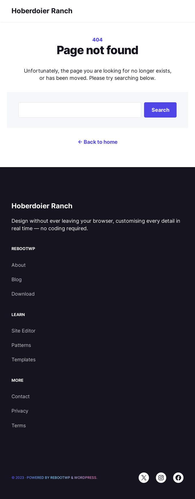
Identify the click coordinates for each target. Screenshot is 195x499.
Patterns (21, 345)
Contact (21, 396)
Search (160, 110)
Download (23, 294)
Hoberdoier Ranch (42, 11)
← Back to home (98, 142)
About (19, 265)
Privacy (20, 411)
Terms (19, 425)
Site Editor (23, 331)
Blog (17, 279)
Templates (24, 359)
